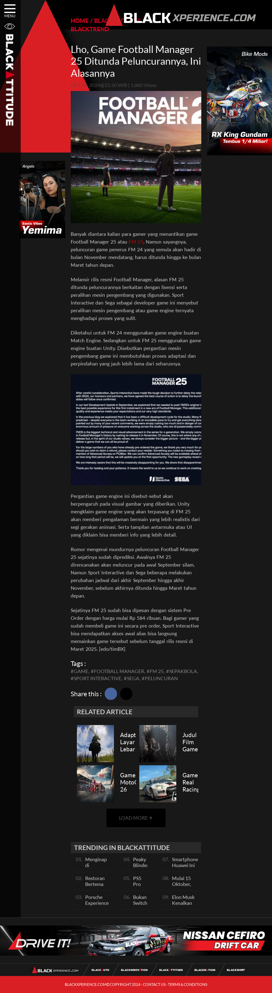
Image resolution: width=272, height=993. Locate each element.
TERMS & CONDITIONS (187, 984)
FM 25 (136, 241)
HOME (80, 20)
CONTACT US (154, 984)
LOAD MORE (136, 818)
